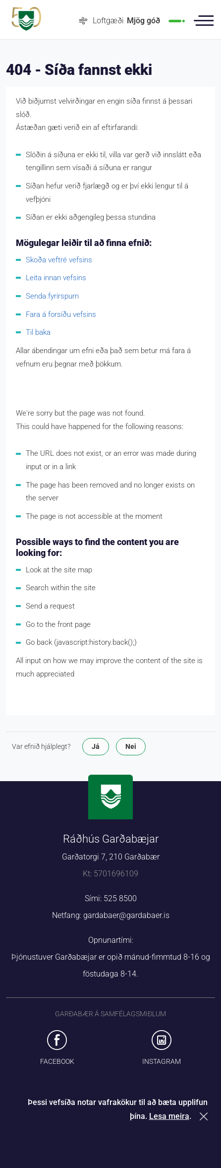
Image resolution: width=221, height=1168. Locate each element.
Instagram (161, 1061)
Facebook (57, 1061)
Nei (130, 746)
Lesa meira (169, 1116)
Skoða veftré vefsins (59, 259)
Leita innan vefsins (56, 277)
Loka (205, 1116)
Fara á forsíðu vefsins (61, 314)
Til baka (38, 332)
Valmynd (204, 21)
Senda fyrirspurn (52, 296)
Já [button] (96, 746)
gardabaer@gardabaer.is (126, 915)
